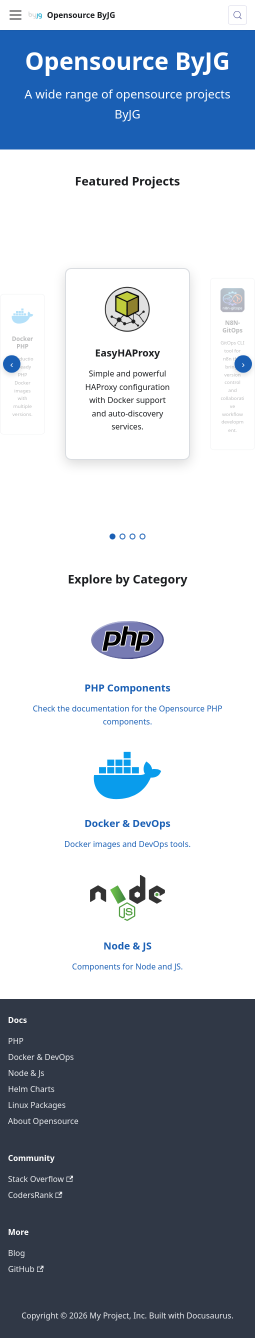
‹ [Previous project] (11, 363)
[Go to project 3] (133, 537)
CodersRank (35, 1195)
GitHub (26, 1269)
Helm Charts (31, 1089)
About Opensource (43, 1121)
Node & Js (26, 1073)
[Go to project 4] (143, 537)
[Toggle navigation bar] (15, 15)
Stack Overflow (40, 1179)
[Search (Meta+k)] (237, 15)
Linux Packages (37, 1105)
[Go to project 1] (113, 537)
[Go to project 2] (123, 537)
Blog (16, 1253)
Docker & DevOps (41, 1057)
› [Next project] (243, 363)
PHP (16, 1041)
